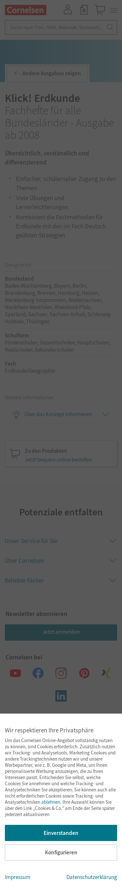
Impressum (17, 877)
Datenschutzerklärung (91, 877)
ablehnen (50, 802)
